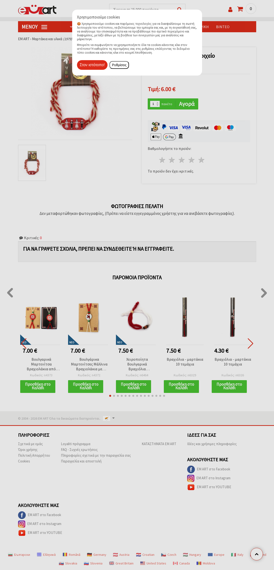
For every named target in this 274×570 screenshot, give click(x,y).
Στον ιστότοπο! (92, 65)
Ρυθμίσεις (119, 65)
